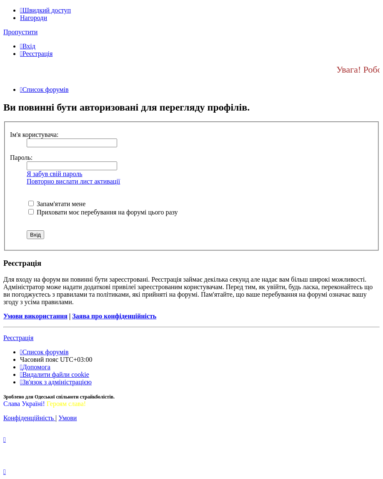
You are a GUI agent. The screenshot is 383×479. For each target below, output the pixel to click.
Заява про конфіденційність (114, 316)
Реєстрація (18, 337)
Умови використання (35, 316)
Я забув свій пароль (55, 173)
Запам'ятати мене (56, 203)
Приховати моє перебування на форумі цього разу (103, 212)
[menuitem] (27, 46)
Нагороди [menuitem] (33, 17)
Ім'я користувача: (34, 134)
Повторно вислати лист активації (73, 181)
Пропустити (20, 31)
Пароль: (21, 157)
